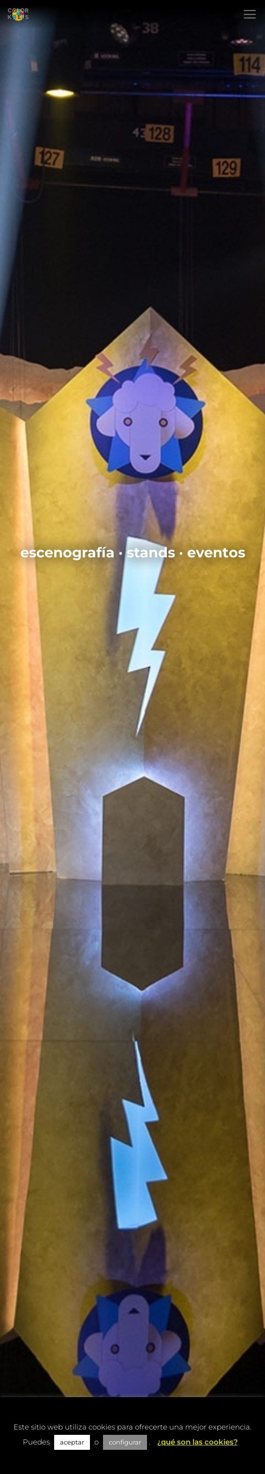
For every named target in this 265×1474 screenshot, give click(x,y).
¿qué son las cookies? (197, 1441)
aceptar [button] (72, 1442)
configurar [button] (125, 1442)
